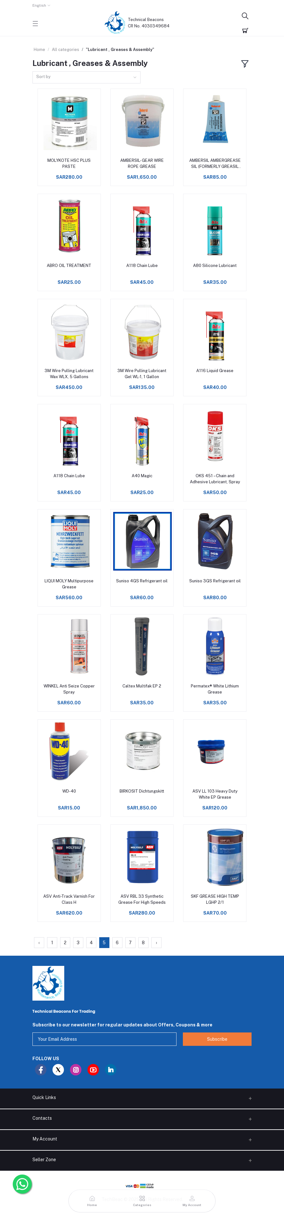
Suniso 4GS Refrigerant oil (142, 581)
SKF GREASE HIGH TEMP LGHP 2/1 (215, 899)
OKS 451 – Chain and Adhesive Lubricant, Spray (215, 478)
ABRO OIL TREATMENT (69, 265)
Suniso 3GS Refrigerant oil (215, 581)
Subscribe (217, 1039)
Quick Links (44, 1097)
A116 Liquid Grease (214, 370)
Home (39, 49)
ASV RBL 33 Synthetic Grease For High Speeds (142, 899)
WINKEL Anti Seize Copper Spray (69, 689)
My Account (44, 1138)
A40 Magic (142, 475)
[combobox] (86, 77)
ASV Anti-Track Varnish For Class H (69, 899)
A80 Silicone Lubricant (215, 265)
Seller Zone (44, 1159)
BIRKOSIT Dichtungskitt (142, 791)
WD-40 (69, 791)
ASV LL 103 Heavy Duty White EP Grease (215, 794)
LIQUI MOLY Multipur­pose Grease (69, 584)
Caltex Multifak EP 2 (141, 686)
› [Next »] (156, 942)
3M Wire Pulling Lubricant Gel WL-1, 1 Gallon (141, 373)
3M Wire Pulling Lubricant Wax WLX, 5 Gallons (69, 373)
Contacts (42, 1118)
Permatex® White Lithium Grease (215, 689)
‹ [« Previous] (39, 942)
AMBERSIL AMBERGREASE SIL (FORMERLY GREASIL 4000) (215, 163)
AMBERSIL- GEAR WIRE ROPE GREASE (142, 163)
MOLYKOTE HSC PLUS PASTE (69, 163)
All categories (65, 49)
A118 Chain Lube (142, 265)
